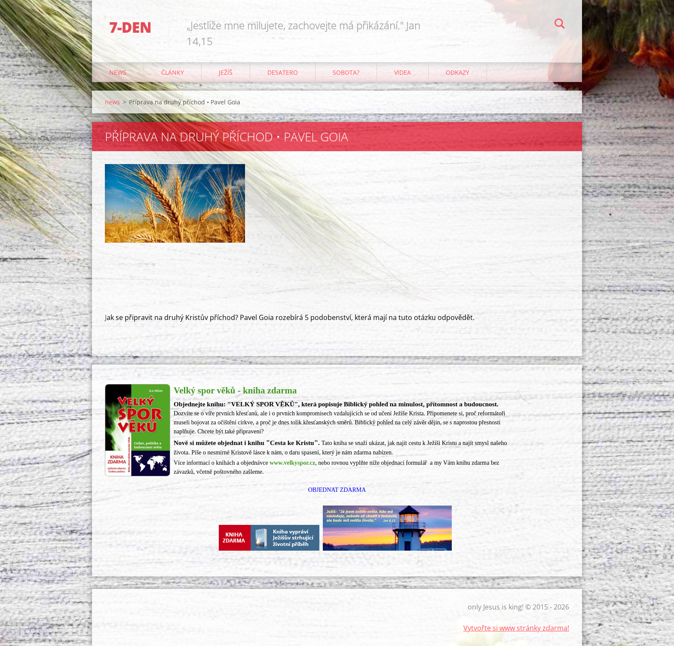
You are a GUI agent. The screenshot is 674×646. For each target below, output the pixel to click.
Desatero (282, 72)
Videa (402, 72)
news (117, 72)
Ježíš (226, 72)
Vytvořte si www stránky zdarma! (516, 628)
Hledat (560, 25)
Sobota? (346, 72)
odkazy (457, 72)
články (172, 72)
